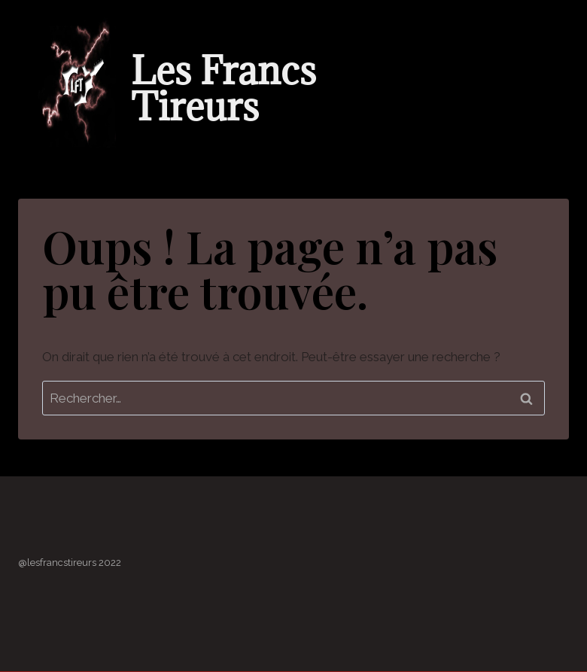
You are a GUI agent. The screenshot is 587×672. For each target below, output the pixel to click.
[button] (487, 131)
